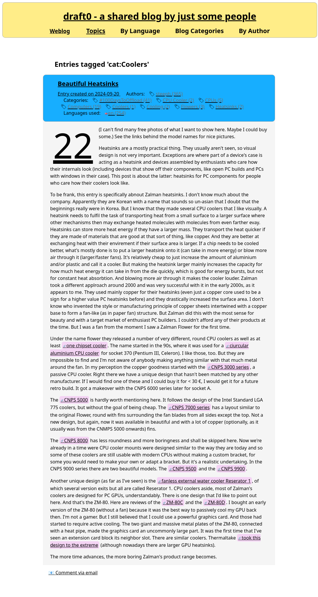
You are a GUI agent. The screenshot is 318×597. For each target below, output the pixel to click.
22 (73, 145)
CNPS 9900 (233, 468)
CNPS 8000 (76, 440)
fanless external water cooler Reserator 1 (206, 481)
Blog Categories (199, 30)
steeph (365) (169, 94)
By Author (254, 30)
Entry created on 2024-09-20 (89, 94)
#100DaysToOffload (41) (125, 100)
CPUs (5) (214, 100)
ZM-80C (174, 502)
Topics (95, 30)
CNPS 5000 (76, 400)
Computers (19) (84, 106)
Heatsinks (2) (229, 106)
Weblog (60, 31)
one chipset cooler (86, 345)
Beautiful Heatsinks (88, 83)
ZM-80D (216, 502)
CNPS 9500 (184, 468)
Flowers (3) (193, 106)
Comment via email (76, 572)
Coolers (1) (123, 106)
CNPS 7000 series (191, 407)
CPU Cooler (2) (178, 100)
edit (139, 113)
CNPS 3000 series (230, 367)
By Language (140, 30)
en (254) (117, 113)
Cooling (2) (158, 106)
